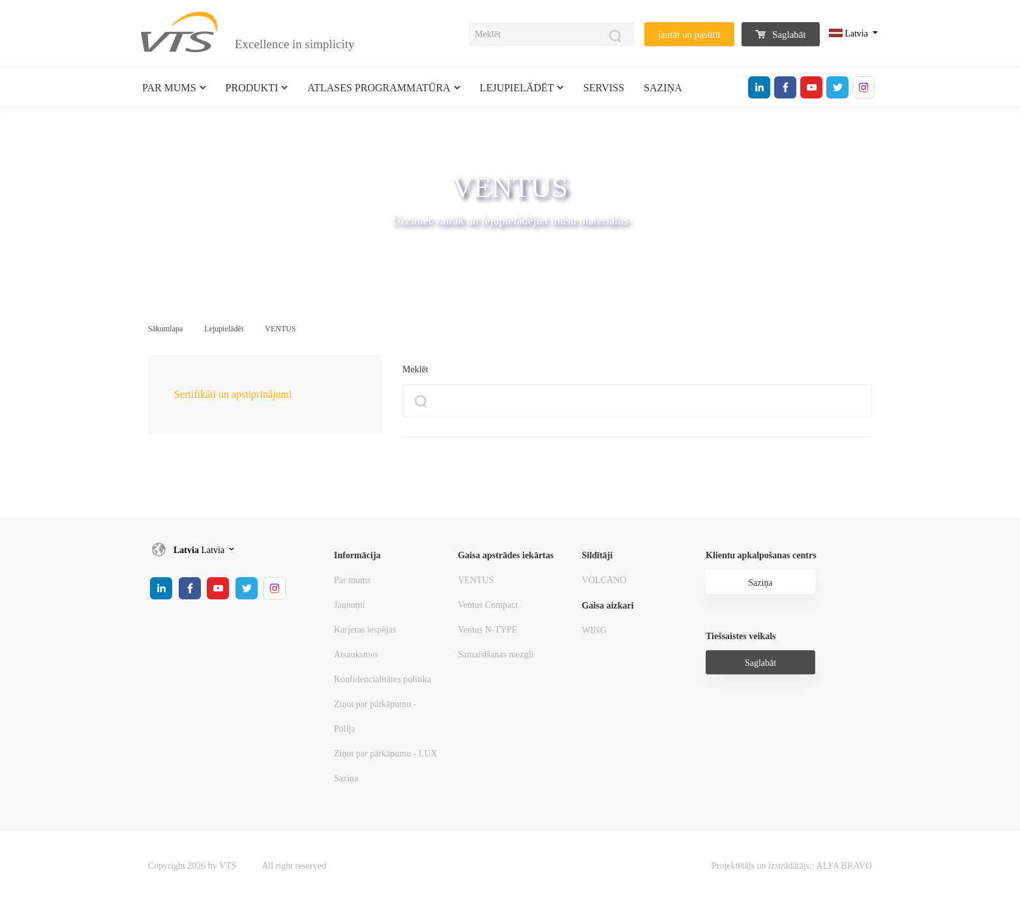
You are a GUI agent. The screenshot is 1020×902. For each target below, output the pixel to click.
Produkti (252, 87)
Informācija (357, 555)
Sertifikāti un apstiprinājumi (233, 394)
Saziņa (663, 87)
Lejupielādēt (517, 87)
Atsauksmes (356, 654)
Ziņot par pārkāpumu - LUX (386, 754)
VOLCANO (604, 580)
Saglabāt (780, 34)
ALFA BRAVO (844, 866)
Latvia (850, 33)
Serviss (603, 87)
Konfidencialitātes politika (382, 679)
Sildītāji (597, 555)
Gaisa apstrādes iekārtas (506, 555)
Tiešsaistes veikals (740, 636)
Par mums (169, 87)
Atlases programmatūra (378, 87)
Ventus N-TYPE (487, 630)
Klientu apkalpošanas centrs (761, 555)
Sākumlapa (165, 328)
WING (594, 630)
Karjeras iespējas (365, 630)
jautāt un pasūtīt (689, 34)
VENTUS (280, 328)
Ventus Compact (488, 605)
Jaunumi (349, 605)
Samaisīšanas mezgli (495, 654)
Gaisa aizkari (608, 605)
